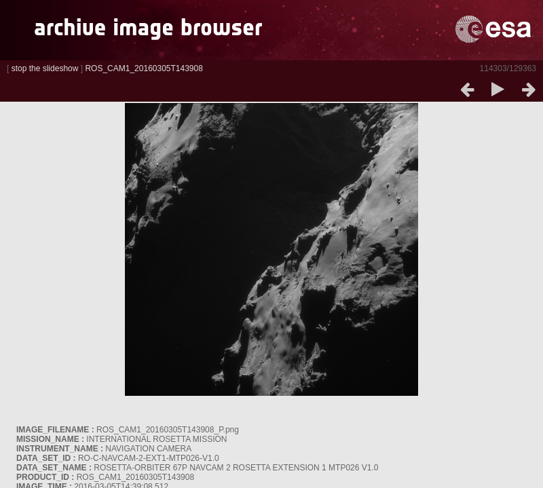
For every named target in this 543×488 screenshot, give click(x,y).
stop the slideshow (45, 68)
